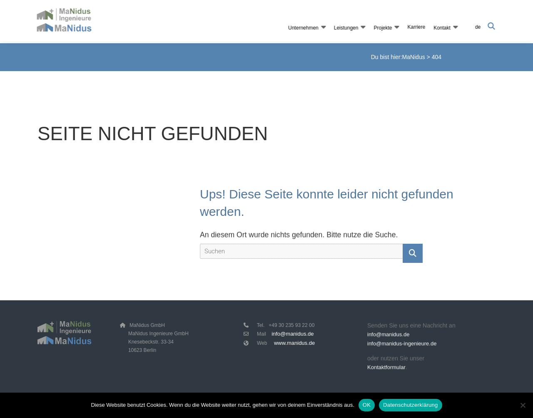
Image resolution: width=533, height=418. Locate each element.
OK (367, 405)
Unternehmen (302, 28)
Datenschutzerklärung (410, 405)
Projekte (382, 28)
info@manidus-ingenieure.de (401, 345)
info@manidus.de (292, 334)
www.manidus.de (294, 343)
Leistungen (345, 28)
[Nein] (522, 405)
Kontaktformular (386, 369)
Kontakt (441, 28)
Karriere (415, 27)
